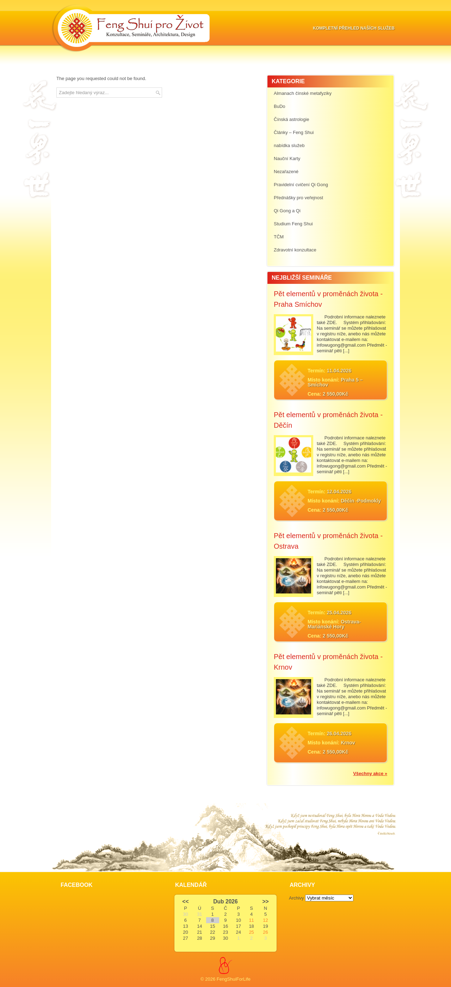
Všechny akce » (370, 773)
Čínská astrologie (291, 119)
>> (265, 901)
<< (185, 901)
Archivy (296, 898)
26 (265, 932)
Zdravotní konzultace (295, 249)
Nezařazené (286, 171)
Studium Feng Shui (293, 223)
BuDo (279, 106)
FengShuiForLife (234, 979)
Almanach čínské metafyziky (303, 93)
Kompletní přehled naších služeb (354, 28)
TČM (279, 236)
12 (265, 920)
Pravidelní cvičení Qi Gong (301, 184)
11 (251, 920)
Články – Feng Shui (294, 132)
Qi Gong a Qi (287, 210)
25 (251, 932)
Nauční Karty (287, 158)
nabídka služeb (289, 145)
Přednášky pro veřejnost (298, 197)
